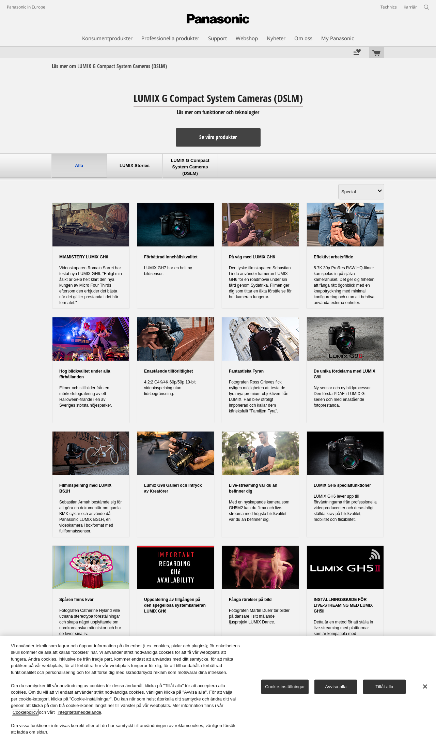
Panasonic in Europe (26, 7)
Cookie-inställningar (285, 686)
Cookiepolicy (25, 712)
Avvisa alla (335, 686)
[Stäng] (425, 686)
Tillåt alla (384, 686)
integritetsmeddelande (79, 712)
